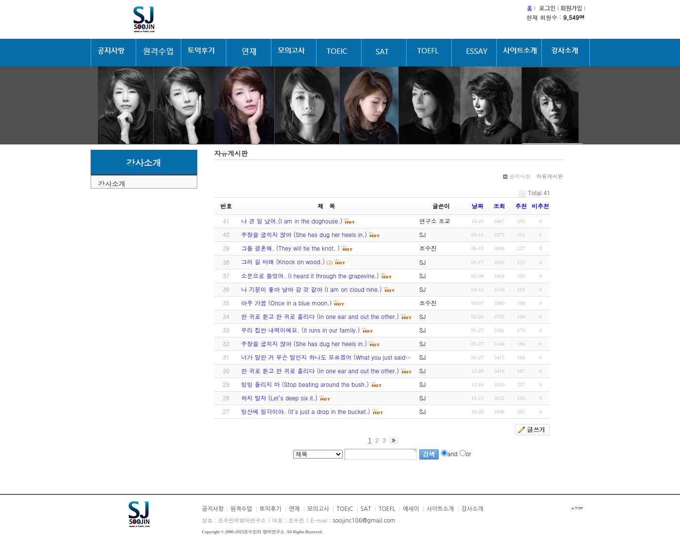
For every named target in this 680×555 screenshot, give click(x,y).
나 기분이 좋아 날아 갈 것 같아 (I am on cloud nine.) (311, 289)
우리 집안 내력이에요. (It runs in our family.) (300, 330)
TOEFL (387, 509)
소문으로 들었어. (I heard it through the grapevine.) (310, 275)
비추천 (540, 206)
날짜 (477, 206)
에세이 (411, 509)
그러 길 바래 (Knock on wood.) (283, 261)
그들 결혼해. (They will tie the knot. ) (290, 248)
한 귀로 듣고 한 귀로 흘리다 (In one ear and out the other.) (320, 316)
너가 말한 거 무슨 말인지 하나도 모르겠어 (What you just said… (326, 357)
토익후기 (271, 509)
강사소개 (112, 184)
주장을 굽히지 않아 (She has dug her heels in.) (304, 234)
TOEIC (344, 509)
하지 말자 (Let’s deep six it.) (279, 398)
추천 (521, 206)
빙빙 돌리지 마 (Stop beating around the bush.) (305, 384)
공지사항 (213, 509)
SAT (366, 509)
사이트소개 (440, 509)
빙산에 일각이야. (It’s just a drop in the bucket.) (305, 411)
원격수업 (241, 509)
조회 (499, 206)
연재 (294, 509)
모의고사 (318, 509)
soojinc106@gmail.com (363, 520)
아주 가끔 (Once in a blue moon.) (286, 303)
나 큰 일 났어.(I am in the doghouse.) (292, 221)
